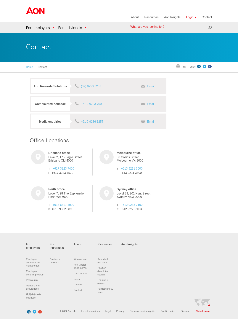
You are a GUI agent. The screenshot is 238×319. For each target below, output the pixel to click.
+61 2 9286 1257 (92, 121)
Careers (78, 284)
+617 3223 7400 (63, 168)
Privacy (120, 311)
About (135, 17)
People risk (32, 280)
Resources (151, 17)
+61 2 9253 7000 (92, 104)
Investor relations (90, 311)
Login (189, 17)
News (77, 279)
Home (29, 67)
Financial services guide (142, 311)
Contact (207, 17)
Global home (202, 311)
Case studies (81, 273)
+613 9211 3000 (132, 168)
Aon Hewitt (35, 13)
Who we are (80, 259)
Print (184, 67)
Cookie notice (168, 311)
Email (151, 86)
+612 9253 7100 (132, 204)
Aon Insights (172, 17)
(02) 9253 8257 (91, 86)
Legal (108, 311)
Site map (185, 311)
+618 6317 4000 (63, 204)
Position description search (103, 271)
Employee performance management (33, 262)
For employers (38, 28)
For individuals (70, 28)
